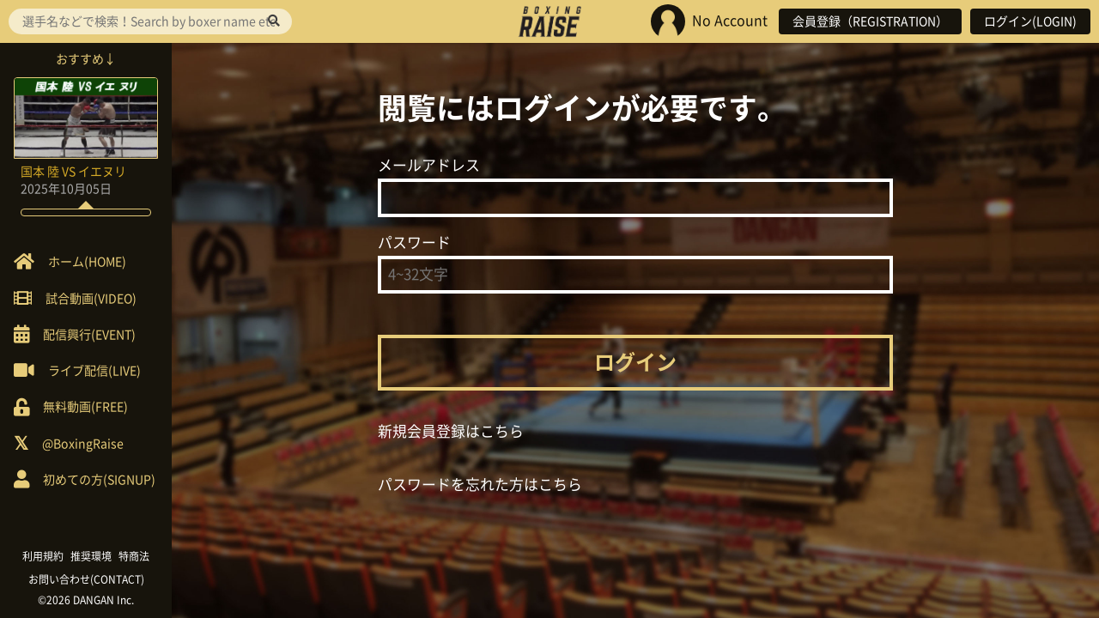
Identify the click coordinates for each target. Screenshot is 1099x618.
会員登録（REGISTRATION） (870, 21)
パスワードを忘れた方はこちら (480, 484)
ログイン (635, 362)
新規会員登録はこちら (451, 431)
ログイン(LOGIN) (1030, 21)
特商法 (133, 556)
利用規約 (43, 556)
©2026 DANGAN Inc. (86, 600)
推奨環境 (91, 556)
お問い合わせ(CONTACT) (86, 579)
